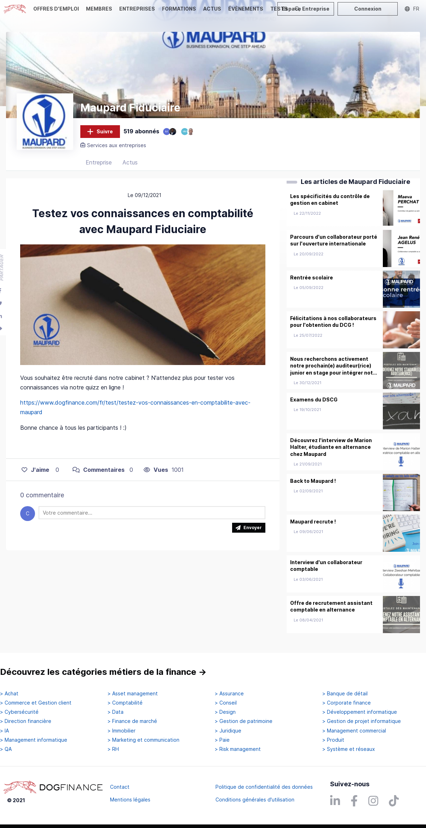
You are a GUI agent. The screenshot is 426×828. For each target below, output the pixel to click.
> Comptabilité (125, 703)
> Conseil (226, 703)
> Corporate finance (346, 703)
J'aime (35, 471)
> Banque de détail (345, 693)
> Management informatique (33, 740)
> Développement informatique (359, 712)
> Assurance (229, 693)
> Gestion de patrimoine (243, 721)
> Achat (9, 693)
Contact (119, 787)
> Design (225, 712)
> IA (4, 731)
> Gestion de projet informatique (361, 721)
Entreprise (99, 164)
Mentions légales (130, 800)
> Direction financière (25, 721)
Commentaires (99, 471)
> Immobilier (122, 731)
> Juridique (228, 731)
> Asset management (133, 693)
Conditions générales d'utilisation (254, 800)
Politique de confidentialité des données (264, 787)
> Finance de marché (132, 721)
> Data (115, 712)
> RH (113, 749)
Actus (130, 164)
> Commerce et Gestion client (35, 703)
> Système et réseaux (348, 749)
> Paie (222, 740)
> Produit (333, 740)
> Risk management (238, 749)
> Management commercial (354, 731)
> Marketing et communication (143, 740)
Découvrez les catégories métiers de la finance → (103, 672)
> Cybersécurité (19, 712)
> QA (6, 749)
